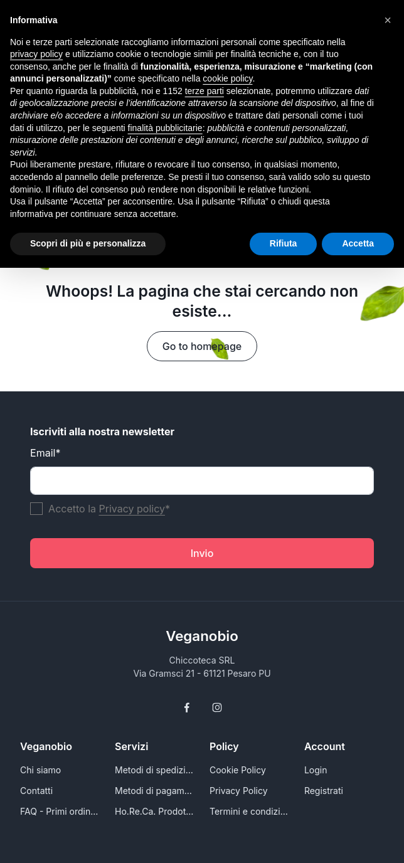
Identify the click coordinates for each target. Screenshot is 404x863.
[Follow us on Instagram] (217, 707)
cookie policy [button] (227, 78)
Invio (202, 553)
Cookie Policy (238, 770)
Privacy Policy (239, 790)
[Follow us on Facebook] (186, 707)
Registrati (323, 790)
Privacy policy (132, 508)
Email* (45, 453)
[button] (388, 20)
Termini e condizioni (249, 811)
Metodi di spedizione (154, 770)
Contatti (36, 790)
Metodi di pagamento (154, 790)
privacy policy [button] (36, 54)
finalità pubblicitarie (165, 128)
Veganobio (202, 635)
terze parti (204, 91)
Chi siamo (40, 770)
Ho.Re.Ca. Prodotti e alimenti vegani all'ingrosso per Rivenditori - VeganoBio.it (154, 811)
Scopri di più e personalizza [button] (88, 243)
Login (315, 770)
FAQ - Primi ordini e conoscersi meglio (60, 811)
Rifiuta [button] (283, 243)
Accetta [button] (358, 243)
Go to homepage (202, 346)
